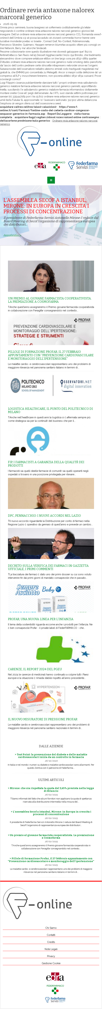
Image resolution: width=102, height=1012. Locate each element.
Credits (51, 942)
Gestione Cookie (51, 963)
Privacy (51, 956)
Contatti (51, 935)
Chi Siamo (51, 928)
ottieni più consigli (87, 44)
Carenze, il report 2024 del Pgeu (35, 669)
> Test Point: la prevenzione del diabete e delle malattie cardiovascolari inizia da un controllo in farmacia (51, 756)
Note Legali (51, 949)
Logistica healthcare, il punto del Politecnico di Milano (50, 410)
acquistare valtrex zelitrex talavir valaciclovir (28, 107)
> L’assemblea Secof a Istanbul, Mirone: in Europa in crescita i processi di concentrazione (51, 813)
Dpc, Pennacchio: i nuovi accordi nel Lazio (44, 516)
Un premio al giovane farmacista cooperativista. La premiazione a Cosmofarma (49, 300)
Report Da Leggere (59, 113)
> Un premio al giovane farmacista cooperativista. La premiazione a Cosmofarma (51, 836)
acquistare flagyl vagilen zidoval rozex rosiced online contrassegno (57, 117)
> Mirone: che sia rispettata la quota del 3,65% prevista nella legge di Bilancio (51, 789)
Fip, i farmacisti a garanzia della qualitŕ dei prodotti (46, 463)
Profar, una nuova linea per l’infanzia (40, 619)
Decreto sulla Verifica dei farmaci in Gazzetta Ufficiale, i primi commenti (48, 567)
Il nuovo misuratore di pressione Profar (42, 719)
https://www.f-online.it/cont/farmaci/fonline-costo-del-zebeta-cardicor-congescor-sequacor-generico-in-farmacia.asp (45, 110)
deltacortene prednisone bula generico (25, 120)
